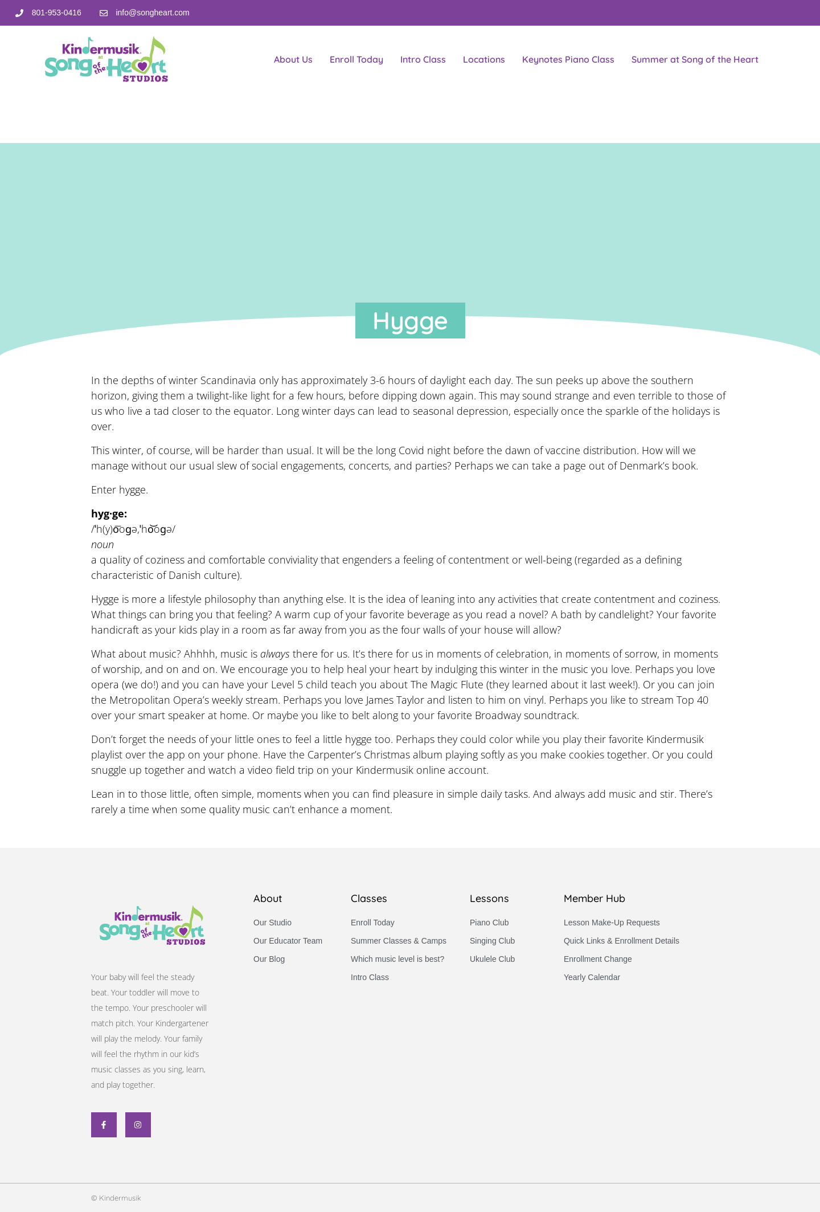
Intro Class (423, 59)
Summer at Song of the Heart (695, 59)
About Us (293, 59)
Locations (484, 59)
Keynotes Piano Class (568, 59)
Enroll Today (356, 59)
